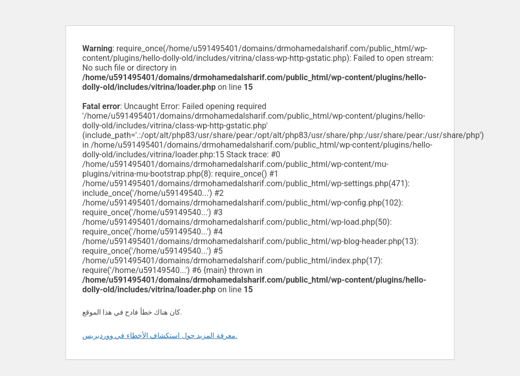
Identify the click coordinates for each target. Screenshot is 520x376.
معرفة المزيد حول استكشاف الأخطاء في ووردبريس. (160, 335)
